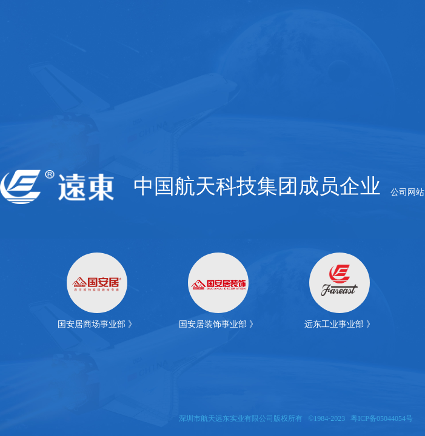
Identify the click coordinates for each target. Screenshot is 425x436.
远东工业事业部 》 (339, 324)
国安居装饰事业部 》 (218, 324)
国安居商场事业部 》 (97, 324)
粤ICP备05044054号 (381, 418)
